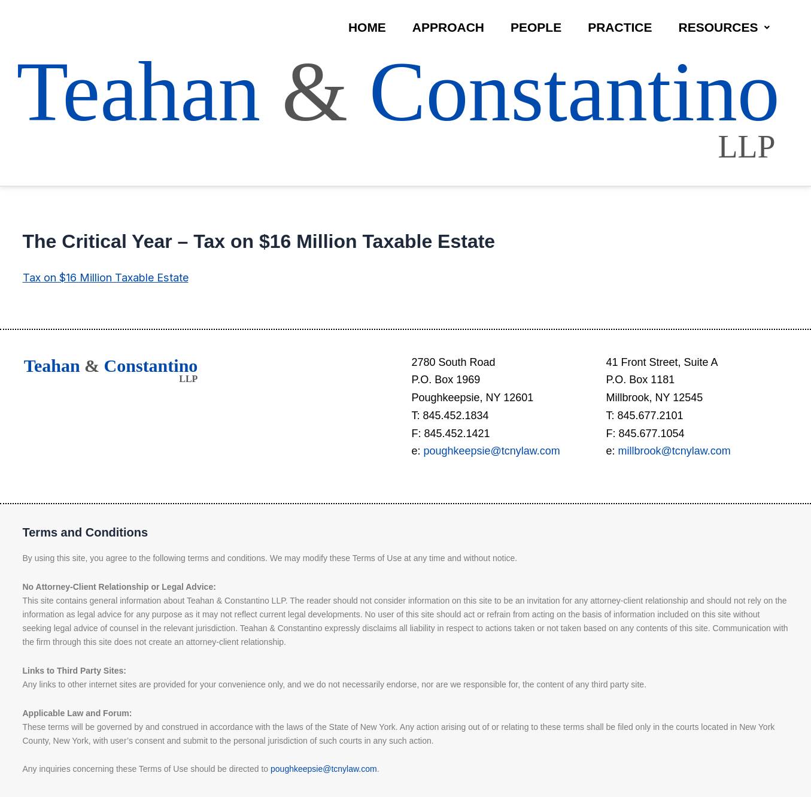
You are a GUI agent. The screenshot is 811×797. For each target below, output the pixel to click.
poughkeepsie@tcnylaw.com (492, 451)
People (536, 27)
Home (367, 27)
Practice (620, 27)
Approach (448, 27)
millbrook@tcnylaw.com (674, 451)
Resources (723, 27)
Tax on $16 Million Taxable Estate (105, 277)
